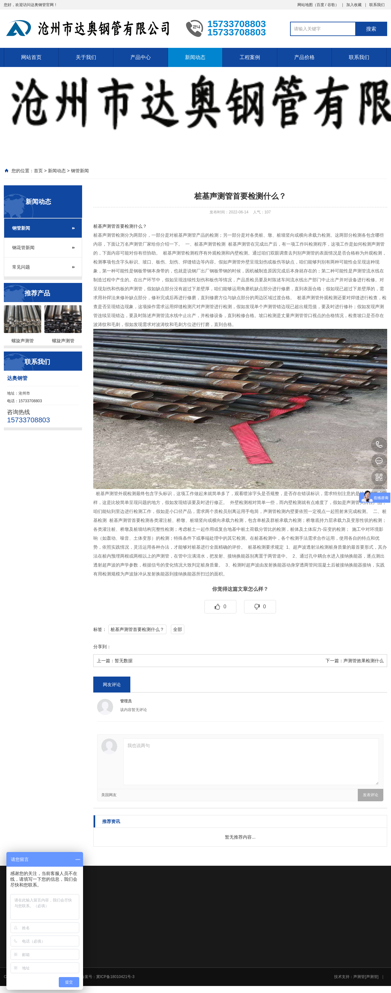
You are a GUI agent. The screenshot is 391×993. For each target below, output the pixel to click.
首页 (38, 170)
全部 (177, 629)
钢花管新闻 (23, 247)
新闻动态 (195, 57)
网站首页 (31, 57)
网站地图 (305, 5)
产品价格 (304, 57)
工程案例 (250, 57)
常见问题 (21, 267)
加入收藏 (354, 5)
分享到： (102, 646)
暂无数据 (124, 660)
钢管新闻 (80, 170)
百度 (320, 5)
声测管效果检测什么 (363, 660)
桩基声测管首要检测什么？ (120, 226)
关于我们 (86, 57)
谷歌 (331, 5)
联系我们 (377, 5)
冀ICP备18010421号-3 (115, 976)
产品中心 (140, 57)
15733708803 (379, 445)
